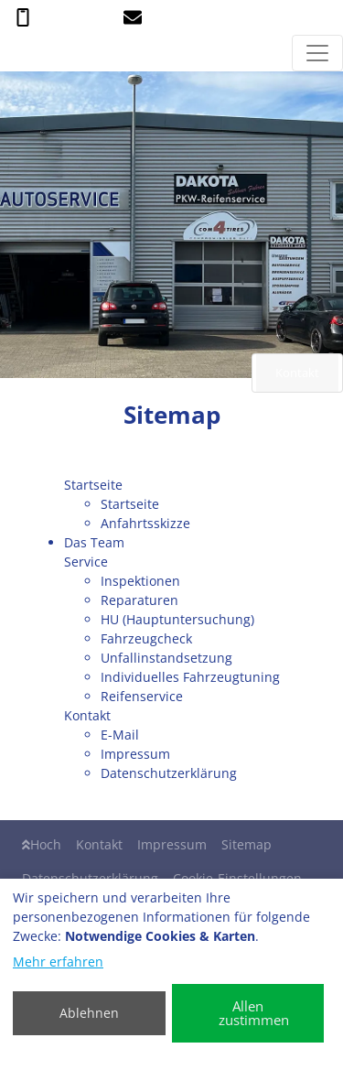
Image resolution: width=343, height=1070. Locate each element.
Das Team (94, 542)
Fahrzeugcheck (146, 638)
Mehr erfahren (58, 961)
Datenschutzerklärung (169, 773)
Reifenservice (142, 696)
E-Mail (120, 734)
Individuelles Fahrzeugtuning (190, 677)
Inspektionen (140, 580)
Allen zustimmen (254, 1013)
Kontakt (99, 844)
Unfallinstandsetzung (166, 657)
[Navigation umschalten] (317, 53)
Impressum (135, 753)
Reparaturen (139, 600)
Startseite (130, 504)
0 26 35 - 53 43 (63, 16)
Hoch (41, 844)
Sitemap (246, 844)
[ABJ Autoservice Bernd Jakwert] (12, 53)
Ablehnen (89, 1012)
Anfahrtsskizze (145, 523)
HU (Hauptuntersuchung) (177, 619)
